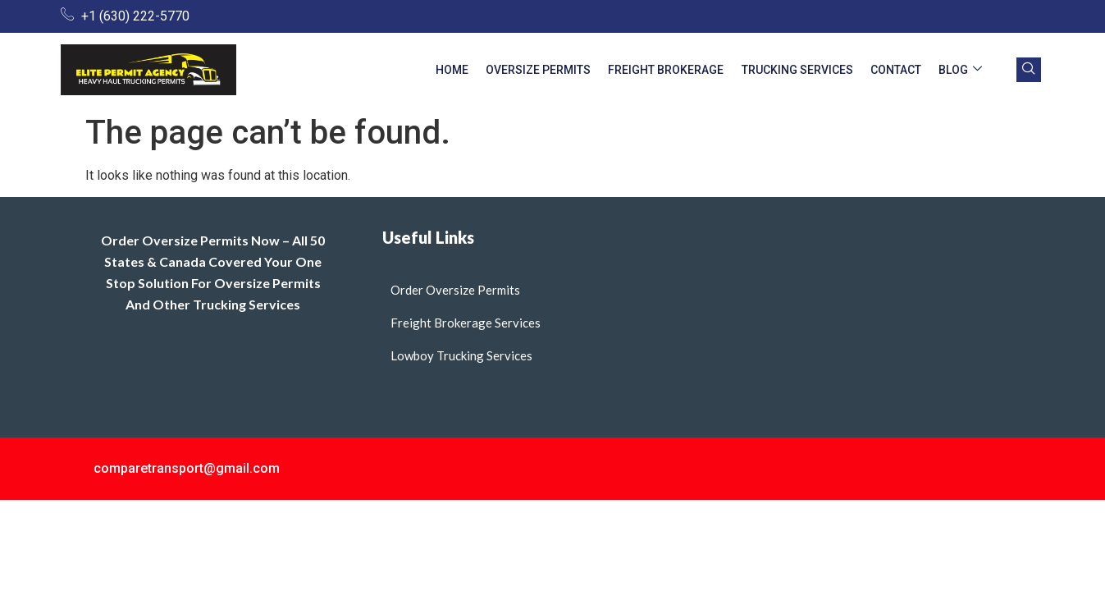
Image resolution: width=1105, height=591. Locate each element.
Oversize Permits (557, 69)
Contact (902, 69)
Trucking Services (808, 69)
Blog (962, 70)
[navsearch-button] (1028, 69)
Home (475, 69)
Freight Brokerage (681, 69)
